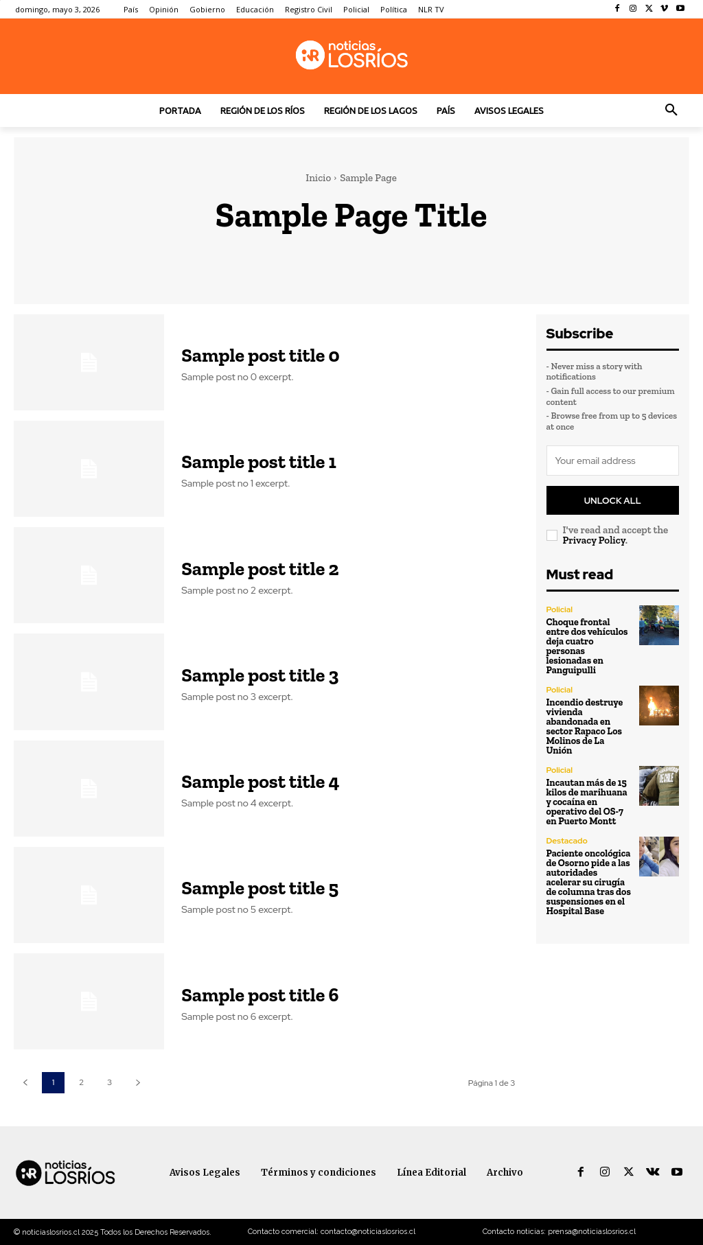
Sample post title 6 (259, 995)
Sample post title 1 (258, 461)
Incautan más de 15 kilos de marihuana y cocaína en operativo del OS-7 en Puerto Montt (586, 801)
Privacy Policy (594, 539)
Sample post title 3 (259, 675)
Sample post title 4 (260, 781)
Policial (559, 609)
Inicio (318, 178)
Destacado (567, 840)
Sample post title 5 (259, 887)
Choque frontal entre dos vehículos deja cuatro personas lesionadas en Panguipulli (587, 645)
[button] (671, 110)
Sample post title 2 (259, 568)
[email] (613, 460)
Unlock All (612, 500)
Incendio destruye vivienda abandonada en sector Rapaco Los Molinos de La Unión (584, 726)
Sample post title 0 (260, 355)
